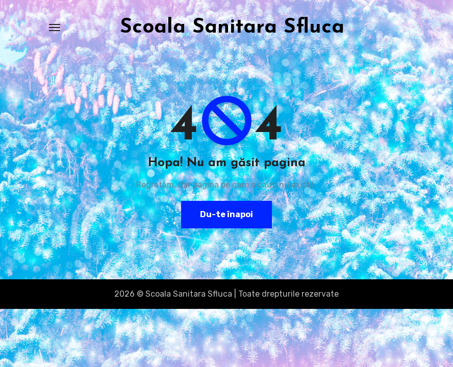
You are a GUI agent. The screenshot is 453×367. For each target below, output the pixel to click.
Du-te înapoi (226, 214)
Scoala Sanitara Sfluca (232, 27)
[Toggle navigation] (54, 27)
